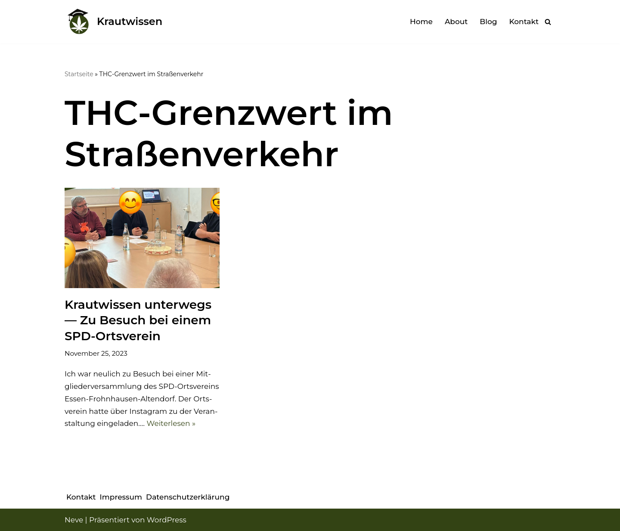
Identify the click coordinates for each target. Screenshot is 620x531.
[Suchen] (548, 22)
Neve (74, 519)
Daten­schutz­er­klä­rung (187, 497)
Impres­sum (121, 497)
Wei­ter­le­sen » (170, 423)
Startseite (79, 74)
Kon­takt (524, 21)
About (456, 21)
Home (421, 21)
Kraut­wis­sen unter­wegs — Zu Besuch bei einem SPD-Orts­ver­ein (138, 320)
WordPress (166, 519)
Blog (488, 21)
